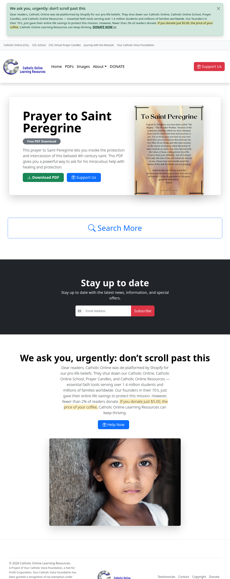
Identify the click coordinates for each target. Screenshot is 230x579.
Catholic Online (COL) (16, 45)
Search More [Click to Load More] (115, 228)
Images (83, 66)
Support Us (209, 66)
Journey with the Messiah (99, 45)
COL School (39, 45)
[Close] (218, 8)
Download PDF (43, 177)
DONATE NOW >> (105, 27)
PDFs (69, 66)
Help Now (114, 424)
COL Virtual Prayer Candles (65, 45)
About (98, 66)
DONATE (117, 66)
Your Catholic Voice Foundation (135, 45)
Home (56, 66)
